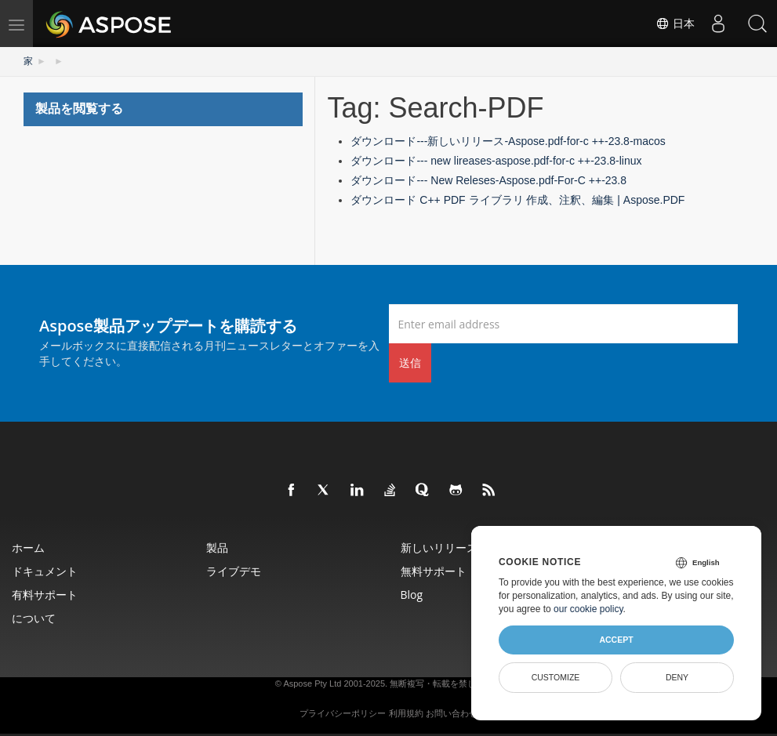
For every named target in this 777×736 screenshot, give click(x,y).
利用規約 (406, 713)
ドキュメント (45, 571)
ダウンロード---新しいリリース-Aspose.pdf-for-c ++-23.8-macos (507, 141)
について (34, 618)
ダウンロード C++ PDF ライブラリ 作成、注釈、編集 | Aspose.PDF (517, 200)
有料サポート (45, 594)
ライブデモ (233, 571)
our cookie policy (588, 609)
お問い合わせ (451, 713)
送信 (410, 362)
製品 (217, 547)
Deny (677, 677)
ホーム (28, 547)
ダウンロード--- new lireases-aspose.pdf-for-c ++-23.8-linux (495, 160)
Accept (616, 639)
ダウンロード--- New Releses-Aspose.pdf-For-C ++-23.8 (488, 180)
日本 (675, 23)
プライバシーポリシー (343, 713)
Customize (556, 677)
